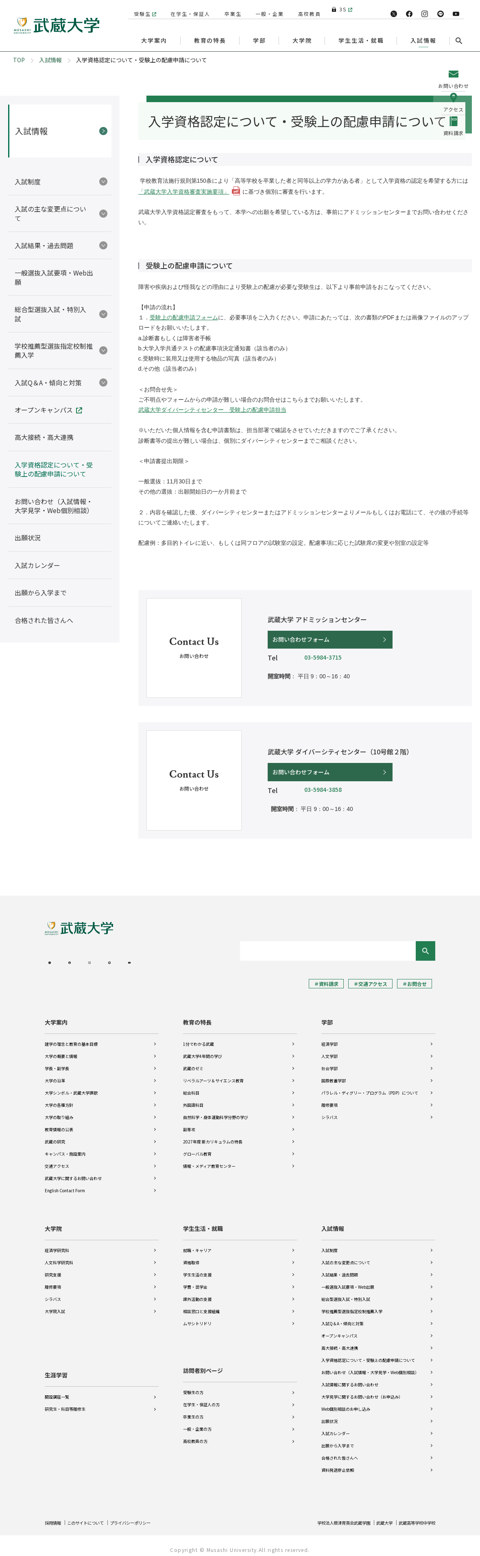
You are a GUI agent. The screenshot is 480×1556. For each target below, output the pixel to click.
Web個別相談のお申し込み (345, 1402)
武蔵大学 (375, 1515)
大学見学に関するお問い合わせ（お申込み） (362, 1390)
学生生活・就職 (203, 1221)
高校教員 (306, 9)
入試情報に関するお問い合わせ (349, 1378)
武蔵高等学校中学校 (413, 1515)
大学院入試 (55, 1304)
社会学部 (329, 1061)
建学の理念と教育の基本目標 (71, 1037)
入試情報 (50, 60)
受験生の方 (193, 1385)
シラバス (329, 1110)
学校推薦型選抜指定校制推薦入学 (351, 1304)
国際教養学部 (333, 1074)
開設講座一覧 (57, 1385)
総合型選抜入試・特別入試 (345, 1292)
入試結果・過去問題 (339, 1268)
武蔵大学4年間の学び (202, 1049)
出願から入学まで (337, 1439)
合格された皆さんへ (339, 1451)
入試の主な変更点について (345, 1255)
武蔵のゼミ (193, 1061)
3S (339, 9)
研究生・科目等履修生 (65, 1397)
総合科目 (191, 1086)
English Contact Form (65, 1183)
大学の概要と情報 (61, 1049)
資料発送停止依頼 (337, 1463)
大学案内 (56, 1015)
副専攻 (189, 1122)
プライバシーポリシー (144, 1515)
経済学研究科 (57, 1243)
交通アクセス (57, 1159)
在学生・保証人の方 (201, 1397)
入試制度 (329, 1243)
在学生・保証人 (187, 9)
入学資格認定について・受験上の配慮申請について (368, 1353)
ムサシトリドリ (197, 1316)
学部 (327, 1015)
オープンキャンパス (339, 1329)
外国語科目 (193, 1098)
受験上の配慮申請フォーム (184, 317)
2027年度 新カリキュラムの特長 (212, 1135)
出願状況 (329, 1414)
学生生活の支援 (197, 1268)
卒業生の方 (193, 1410)
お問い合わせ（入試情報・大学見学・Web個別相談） (370, 1365)
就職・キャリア (197, 1243)
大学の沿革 (55, 1074)
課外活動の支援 (197, 1292)
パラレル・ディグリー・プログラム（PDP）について (369, 1086)
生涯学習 (56, 1363)
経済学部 (329, 1037)
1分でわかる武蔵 (198, 1037)
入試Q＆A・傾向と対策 (342, 1316)
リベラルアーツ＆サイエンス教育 (213, 1074)
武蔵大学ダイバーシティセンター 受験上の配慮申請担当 (212, 409)
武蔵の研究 (55, 1135)
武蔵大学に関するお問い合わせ (73, 1171)
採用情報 (54, 1515)
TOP (19, 60)
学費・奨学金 (195, 1280)
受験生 (139, 9)
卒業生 (229, 9)
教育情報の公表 (59, 1122)
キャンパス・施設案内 (65, 1147)
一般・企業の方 (197, 1422)
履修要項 (329, 1098)
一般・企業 (267, 9)
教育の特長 (197, 1015)
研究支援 (53, 1268)
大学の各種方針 (59, 1098)
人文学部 (329, 1049)
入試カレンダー (335, 1426)
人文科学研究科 (59, 1255)
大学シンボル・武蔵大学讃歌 (71, 1086)
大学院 (53, 1221)
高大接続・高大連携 (339, 1341)
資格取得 (191, 1255)
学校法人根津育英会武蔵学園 (328, 1515)
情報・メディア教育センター (209, 1159)
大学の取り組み (59, 1110)
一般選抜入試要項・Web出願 (347, 1280)
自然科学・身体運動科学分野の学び (215, 1110)
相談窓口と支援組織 (201, 1304)
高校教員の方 (195, 1434)
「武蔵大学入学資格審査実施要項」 (183, 191)
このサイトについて (92, 1515)
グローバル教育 (197, 1147)
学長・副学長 (57, 1061)
